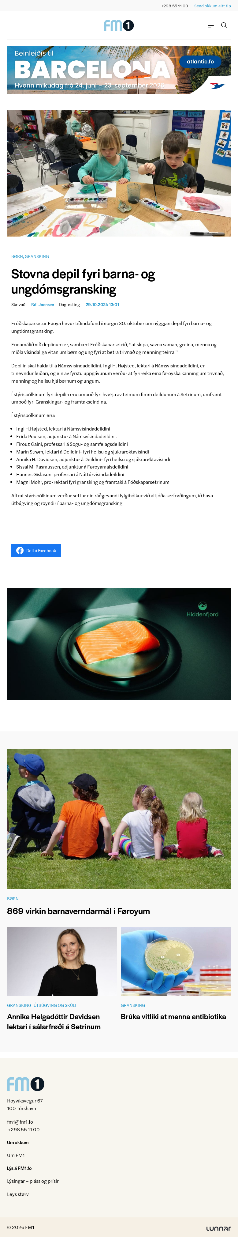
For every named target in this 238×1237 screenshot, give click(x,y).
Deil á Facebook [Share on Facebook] (36, 550)
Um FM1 (16, 1155)
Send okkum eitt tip (212, 6)
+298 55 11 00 (174, 6)
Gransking (37, 256)
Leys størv (18, 1193)
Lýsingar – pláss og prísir (33, 1180)
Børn (17, 256)
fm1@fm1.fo (20, 1121)
